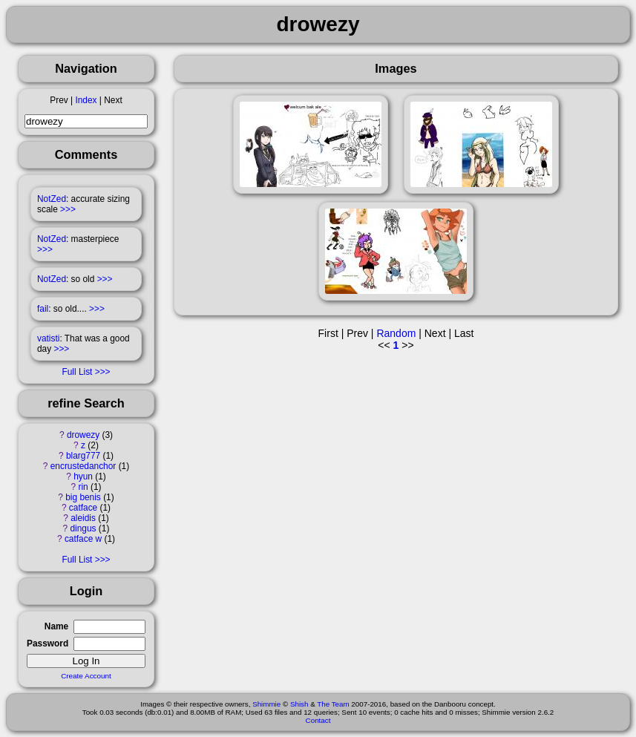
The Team (333, 704)
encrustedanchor (83, 466)
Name (56, 626)
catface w (83, 539)
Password (47, 643)
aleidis (83, 518)
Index (85, 100)
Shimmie (266, 704)
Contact (318, 720)
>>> (68, 209)
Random (396, 333)
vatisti (48, 338)
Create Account (86, 676)
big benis (83, 497)
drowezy (83, 435)
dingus (83, 528)
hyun (83, 476)
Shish (299, 704)
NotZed (51, 199)
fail (42, 309)
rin (83, 487)
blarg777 (83, 456)
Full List (77, 372)
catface (83, 507)
